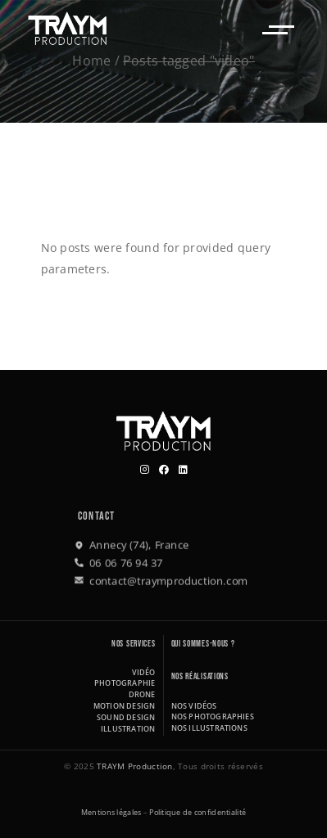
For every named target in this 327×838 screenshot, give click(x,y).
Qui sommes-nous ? (203, 643)
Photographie (124, 683)
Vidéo (144, 672)
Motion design (124, 706)
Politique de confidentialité (197, 812)
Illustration (128, 728)
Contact (96, 516)
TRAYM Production (134, 766)
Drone (142, 694)
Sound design (126, 717)
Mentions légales (111, 812)
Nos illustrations (209, 728)
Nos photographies (212, 716)
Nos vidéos (194, 706)
